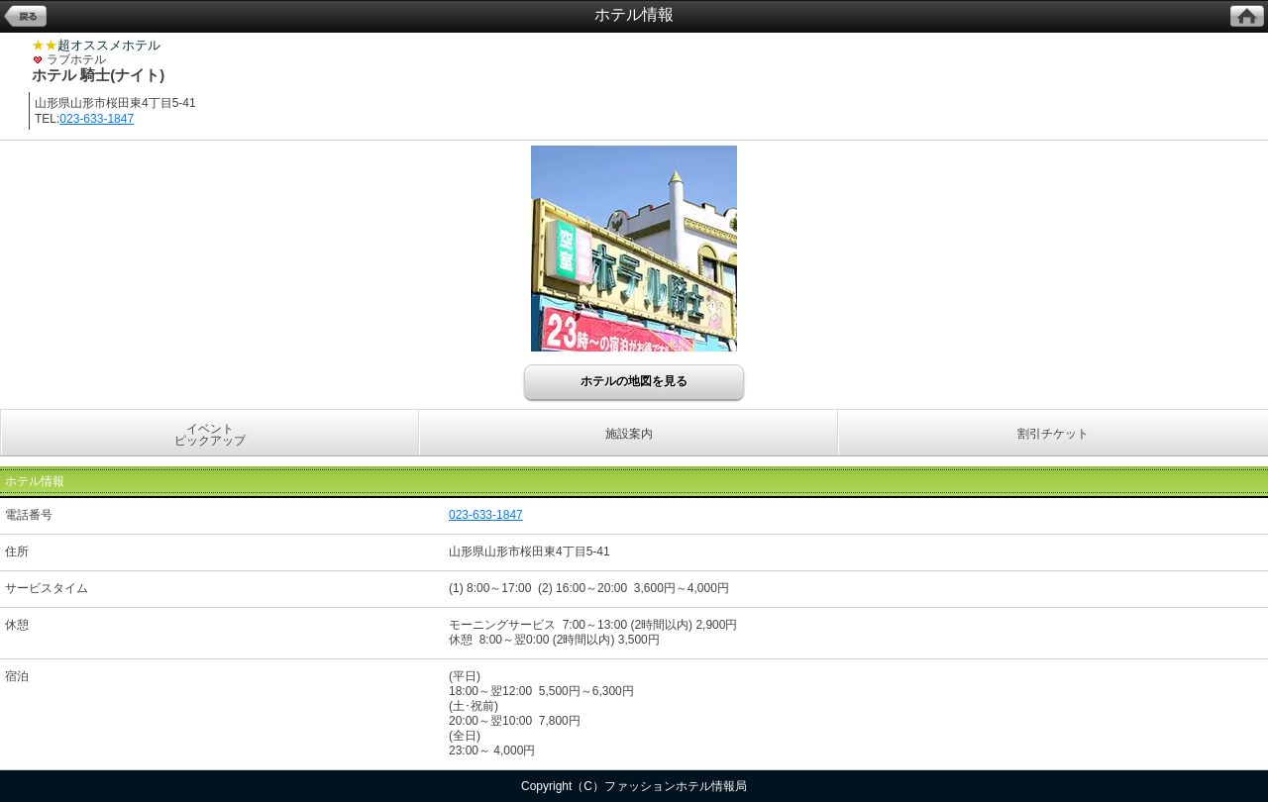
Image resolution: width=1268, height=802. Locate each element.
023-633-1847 (96, 119)
